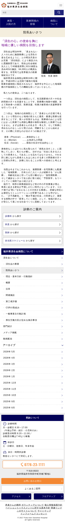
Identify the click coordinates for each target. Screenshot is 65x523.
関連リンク (56, 508)
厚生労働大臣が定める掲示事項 (21, 320)
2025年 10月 (9, 395)
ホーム (14, 5)
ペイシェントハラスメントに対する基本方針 (28, 508)
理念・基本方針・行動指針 (19, 276)
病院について (54, 22)
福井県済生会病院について (18, 251)
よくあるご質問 (32, 489)
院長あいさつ (12, 270)
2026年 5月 (9, 352)
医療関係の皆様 (32, 22)
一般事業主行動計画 (16, 314)
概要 (8, 282)
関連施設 (10, 295)
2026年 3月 (9, 364)
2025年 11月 (9, 389)
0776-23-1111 (32, 464)
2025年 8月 (9, 408)
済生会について (11, 258)
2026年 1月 (9, 376)
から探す (13, 216)
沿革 (8, 289)
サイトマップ (44, 511)
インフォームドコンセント (33, 514)
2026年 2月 (9, 370)
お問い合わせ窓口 (32, 481)
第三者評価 (11, 301)
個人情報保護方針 (53, 505)
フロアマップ (48, 496)
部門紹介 (7, 326)
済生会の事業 (12, 264)
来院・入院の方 (11, 22)
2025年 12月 (9, 383)
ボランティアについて (33, 505)
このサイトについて (27, 511)
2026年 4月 (9, 358)
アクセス (16, 496)
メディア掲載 (10, 332)
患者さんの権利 (13, 505)
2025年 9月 (9, 401)
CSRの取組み (13, 307)
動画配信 (7, 339)
